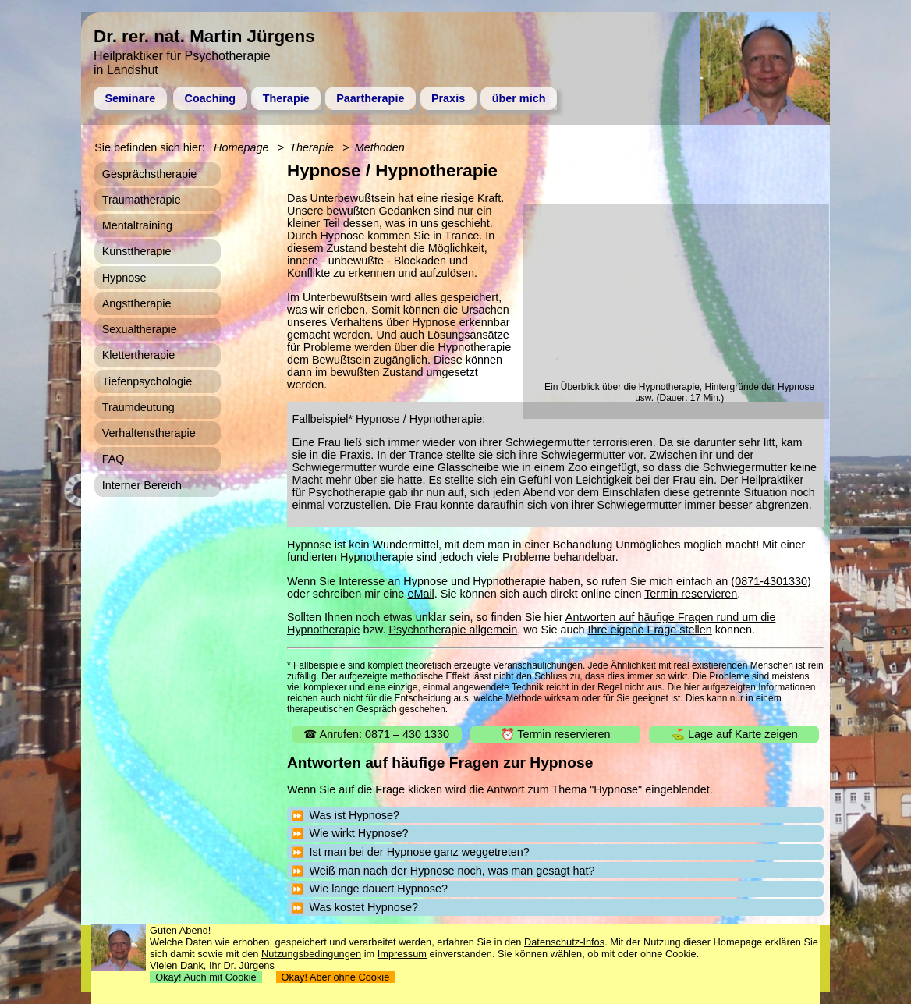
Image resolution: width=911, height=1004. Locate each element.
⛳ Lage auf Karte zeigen (734, 734)
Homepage (241, 147)
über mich (519, 98)
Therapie (286, 98)
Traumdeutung (138, 407)
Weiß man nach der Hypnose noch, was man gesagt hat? (451, 870)
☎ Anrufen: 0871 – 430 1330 (376, 734)
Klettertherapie (138, 355)
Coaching (210, 98)
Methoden (380, 147)
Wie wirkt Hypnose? (358, 833)
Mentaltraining (137, 225)
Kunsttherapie (137, 251)
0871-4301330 (771, 581)
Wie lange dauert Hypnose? (378, 888)
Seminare (130, 98)
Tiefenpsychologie (147, 381)
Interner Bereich (142, 485)
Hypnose (124, 277)
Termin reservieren (690, 593)
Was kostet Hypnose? (363, 907)
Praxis (448, 98)
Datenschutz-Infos (564, 942)
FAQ (113, 458)
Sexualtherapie (139, 329)
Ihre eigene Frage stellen (650, 629)
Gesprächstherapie (149, 174)
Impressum (402, 954)
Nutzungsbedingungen (311, 954)
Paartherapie (370, 98)
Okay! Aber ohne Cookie (335, 977)
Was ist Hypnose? (354, 815)
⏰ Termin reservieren (556, 734)
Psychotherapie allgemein (452, 629)
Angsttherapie (137, 303)
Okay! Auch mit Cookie (206, 977)
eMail (420, 593)
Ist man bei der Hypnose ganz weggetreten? (419, 852)
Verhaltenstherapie (149, 433)
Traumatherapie (141, 199)
